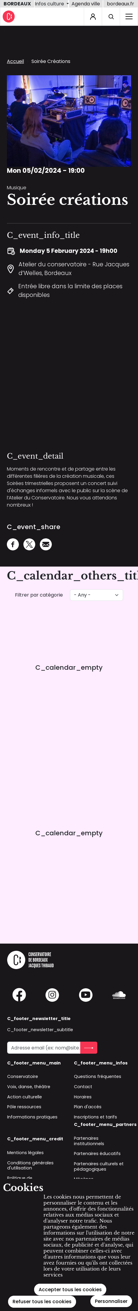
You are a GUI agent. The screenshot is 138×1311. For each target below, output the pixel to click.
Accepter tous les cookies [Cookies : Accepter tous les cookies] (70, 1289)
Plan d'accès (87, 1107)
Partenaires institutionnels (89, 1141)
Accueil (15, 61)
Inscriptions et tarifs (95, 1117)
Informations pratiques (32, 1117)
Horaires (83, 1097)
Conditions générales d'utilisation (30, 1165)
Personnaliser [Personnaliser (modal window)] (111, 1301)
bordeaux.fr (120, 3)
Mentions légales (25, 1153)
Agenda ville (86, 3)
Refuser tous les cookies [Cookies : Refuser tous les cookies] (42, 1301)
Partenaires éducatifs (97, 1154)
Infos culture (50, 3)
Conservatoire (22, 1076)
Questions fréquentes (97, 1076)
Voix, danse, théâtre (28, 1087)
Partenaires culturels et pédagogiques (99, 1166)
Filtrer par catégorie (39, 594)
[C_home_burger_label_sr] (129, 16)
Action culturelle (24, 1097)
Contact (83, 1087)
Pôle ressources (24, 1107)
